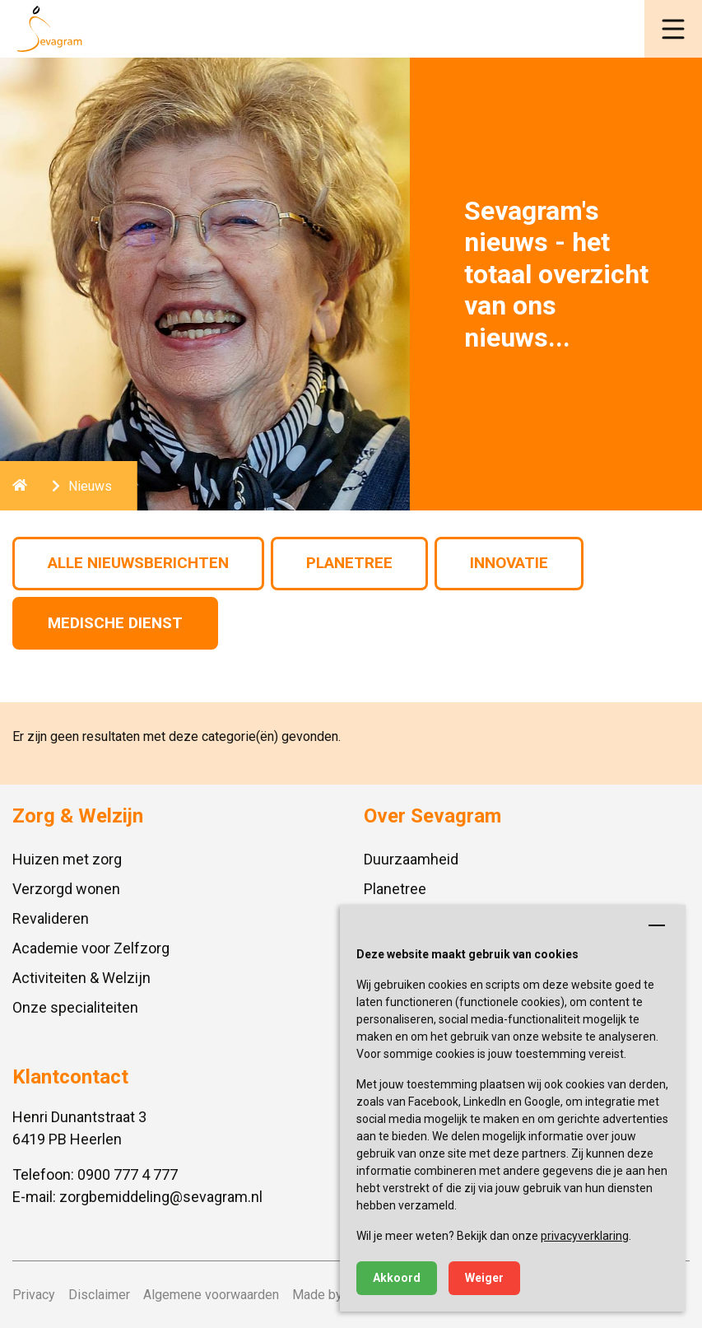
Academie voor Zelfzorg (91, 948)
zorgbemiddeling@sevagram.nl (161, 1196)
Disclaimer (99, 1294)
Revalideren (50, 918)
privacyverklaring (585, 1235)
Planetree (349, 562)
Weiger (484, 1277)
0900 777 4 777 (127, 1174)
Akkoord (397, 1277)
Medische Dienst (115, 622)
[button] (673, 29)
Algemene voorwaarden (211, 1294)
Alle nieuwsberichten (138, 562)
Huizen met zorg (67, 859)
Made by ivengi (336, 1294)
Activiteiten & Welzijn (81, 977)
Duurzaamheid (411, 859)
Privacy (33, 1294)
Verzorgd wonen (66, 888)
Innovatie (509, 562)
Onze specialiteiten (75, 1007)
